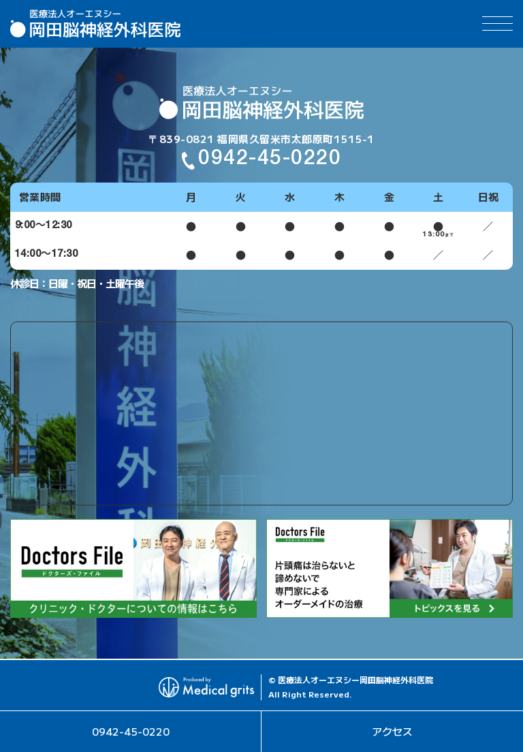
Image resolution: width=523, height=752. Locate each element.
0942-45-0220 (131, 731)
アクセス (392, 731)
